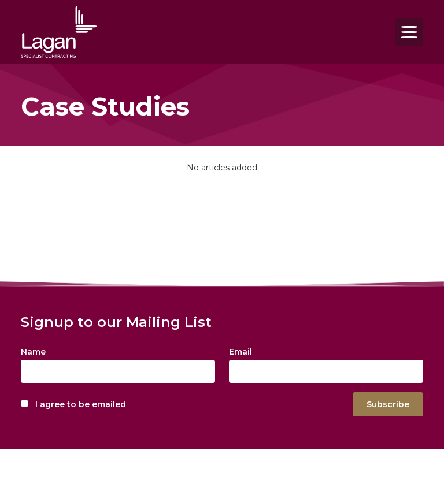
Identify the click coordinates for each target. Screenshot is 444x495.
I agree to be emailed (80, 404)
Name (33, 352)
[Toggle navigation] (409, 32)
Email (240, 352)
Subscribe (388, 404)
